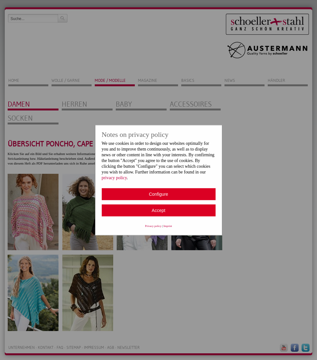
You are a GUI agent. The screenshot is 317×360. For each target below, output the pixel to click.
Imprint (167, 225)
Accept (158, 210)
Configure (158, 193)
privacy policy (114, 177)
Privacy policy (153, 225)
